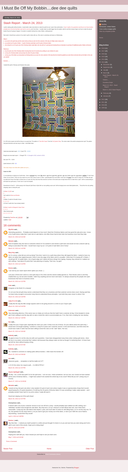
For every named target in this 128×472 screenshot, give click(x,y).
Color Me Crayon (43, 141)
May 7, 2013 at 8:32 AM (15, 437)
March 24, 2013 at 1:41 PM (16, 248)
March (105, 73)
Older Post (90, 449)
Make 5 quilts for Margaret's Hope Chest (14, 207)
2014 (103, 59)
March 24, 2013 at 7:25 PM (16, 318)
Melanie (11, 241)
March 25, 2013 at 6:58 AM (16, 354)
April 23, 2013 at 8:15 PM (16, 428)
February (106, 93)
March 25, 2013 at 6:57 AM (16, 345)
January (106, 96)
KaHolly (11, 335)
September (106, 67)
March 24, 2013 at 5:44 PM (16, 297)
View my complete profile (107, 31)
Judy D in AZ (12, 301)
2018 (103, 48)
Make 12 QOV (8, 191)
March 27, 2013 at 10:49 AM (17, 381)
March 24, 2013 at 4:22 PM (16, 281)
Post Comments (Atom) (53, 454)
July (104, 70)
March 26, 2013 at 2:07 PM (16, 368)
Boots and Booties (15, 195)
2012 (103, 99)
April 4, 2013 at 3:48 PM (16, 416)
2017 (103, 51)
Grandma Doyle (108, 82)
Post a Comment (11, 441)
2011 (103, 102)
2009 (103, 108)
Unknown (11, 310)
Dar (9, 322)
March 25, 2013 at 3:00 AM (16, 331)
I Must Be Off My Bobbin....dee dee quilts (39, 8)
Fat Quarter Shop (57, 141)
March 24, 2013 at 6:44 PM (16, 306)
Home (49, 449)
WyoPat (11, 229)
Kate (9, 285)
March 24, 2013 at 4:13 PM (16, 264)
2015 (103, 56)
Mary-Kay (11, 252)
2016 (103, 54)
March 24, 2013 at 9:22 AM (16, 237)
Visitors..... (106, 80)
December (106, 64)
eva (9, 358)
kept (10, 220)
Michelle (11, 385)
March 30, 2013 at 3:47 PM (16, 399)
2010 (103, 105)
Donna (10, 268)
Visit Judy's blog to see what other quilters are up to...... (17, 167)
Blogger (76, 467)
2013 (103, 62)
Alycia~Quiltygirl (14, 372)
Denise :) (11, 420)
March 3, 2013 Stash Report (112, 89)
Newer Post (8, 449)
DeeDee (104, 24)
